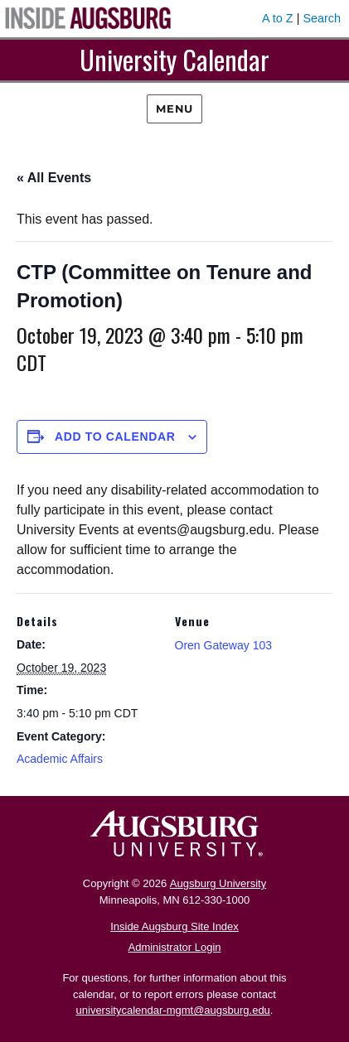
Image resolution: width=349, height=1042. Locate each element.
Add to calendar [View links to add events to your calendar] (115, 436)
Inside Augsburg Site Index (174, 926)
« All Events (54, 178)
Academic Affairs (60, 758)
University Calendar (174, 59)
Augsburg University (218, 883)
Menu (174, 108)
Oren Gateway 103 (224, 645)
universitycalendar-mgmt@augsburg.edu (173, 1010)
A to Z (277, 18)
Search (322, 18)
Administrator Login (174, 947)
